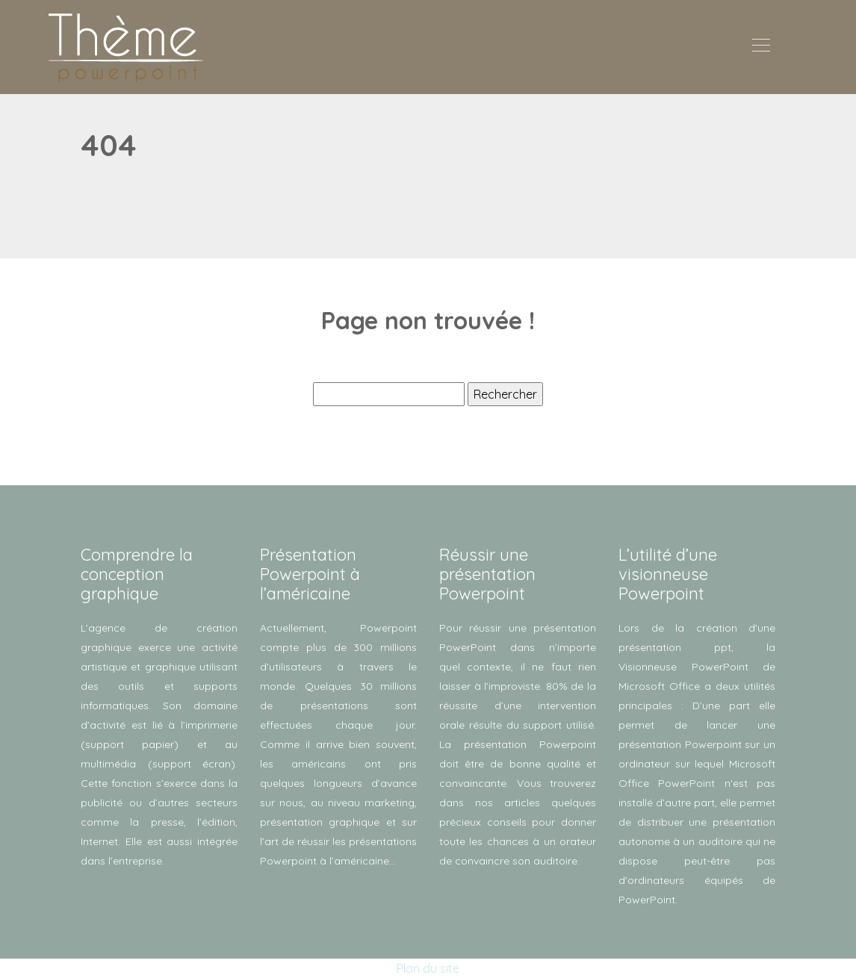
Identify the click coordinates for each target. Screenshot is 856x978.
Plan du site (428, 968)
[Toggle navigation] (760, 47)
